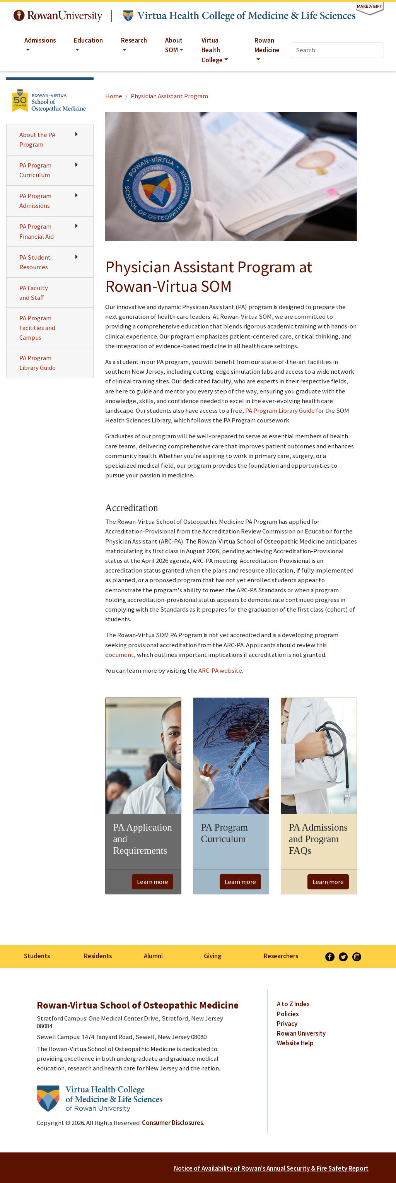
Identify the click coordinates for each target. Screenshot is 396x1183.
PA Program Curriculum (35, 170)
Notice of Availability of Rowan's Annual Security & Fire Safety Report (271, 1168)
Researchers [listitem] (281, 956)
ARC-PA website (220, 670)
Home (113, 96)
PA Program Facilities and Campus (37, 328)
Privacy (287, 1023)
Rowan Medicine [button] (267, 45)
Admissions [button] (40, 40)
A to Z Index (293, 1004)
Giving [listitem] (212, 956)
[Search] (337, 50)
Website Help (295, 1043)
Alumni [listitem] (153, 956)
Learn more (152, 881)
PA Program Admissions (35, 200)
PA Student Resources (35, 262)
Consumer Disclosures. (173, 1122)
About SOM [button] (174, 45)
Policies (288, 1014)
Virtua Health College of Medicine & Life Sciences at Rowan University (239, 16)
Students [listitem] (37, 956)
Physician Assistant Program (169, 96)
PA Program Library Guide (37, 363)
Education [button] (88, 40)
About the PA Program (37, 139)
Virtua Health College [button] (212, 50)
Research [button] (134, 40)
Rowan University (58, 16)
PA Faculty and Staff (33, 293)
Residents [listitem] (98, 956)
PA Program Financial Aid (36, 231)
